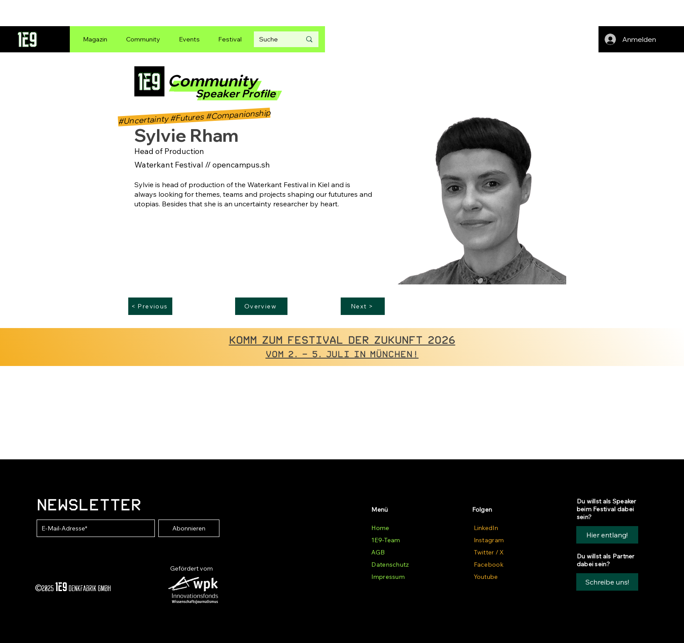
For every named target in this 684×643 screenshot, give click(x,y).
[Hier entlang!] (607, 535)
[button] (607, 582)
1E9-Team (385, 540)
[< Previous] (150, 306)
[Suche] (273, 39)
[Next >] (363, 306)
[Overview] (261, 306)
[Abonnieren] (188, 528)
